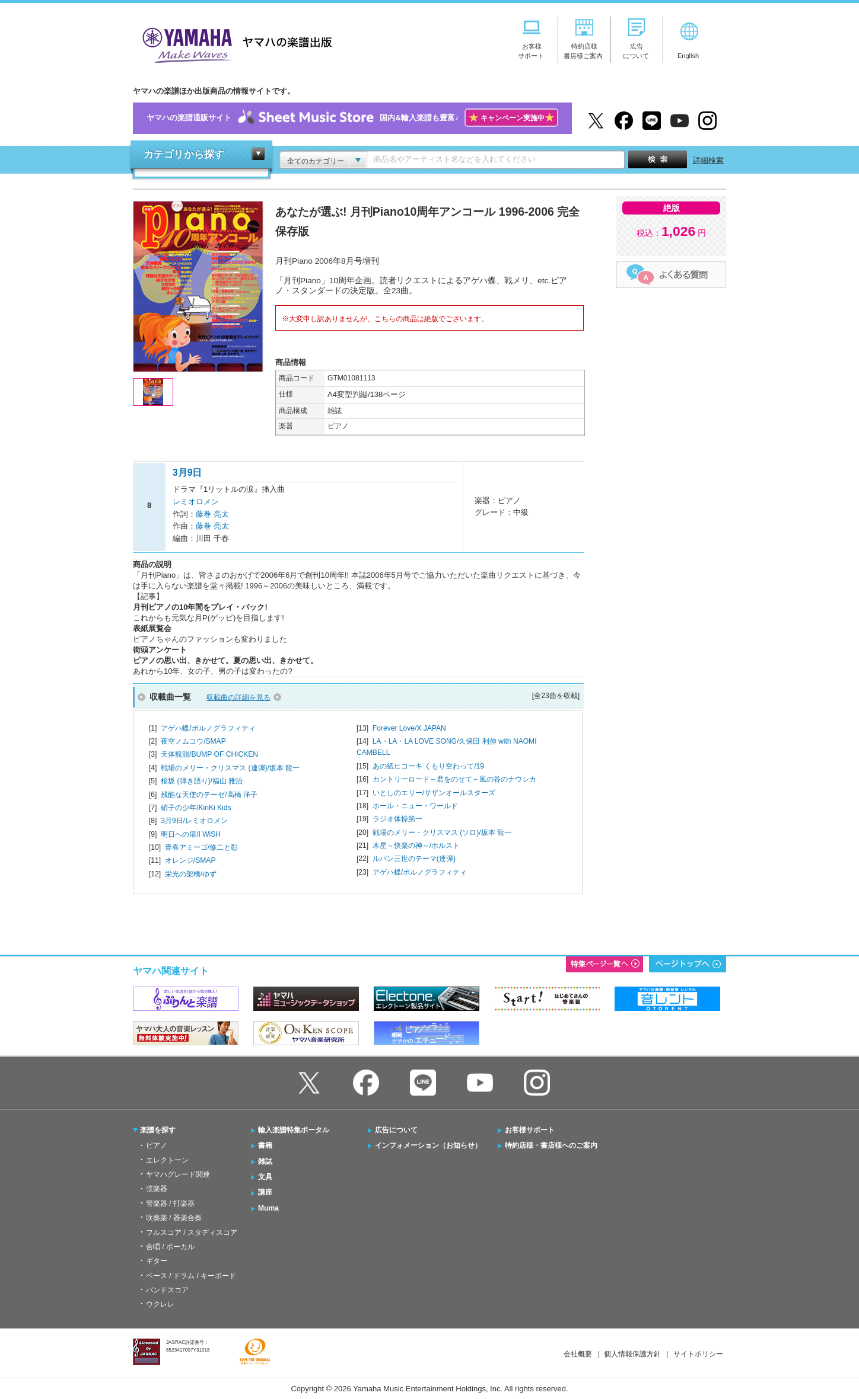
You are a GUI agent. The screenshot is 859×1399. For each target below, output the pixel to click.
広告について (396, 1130)
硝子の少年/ (196, 807)
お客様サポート (530, 1130)
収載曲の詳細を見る (238, 697)
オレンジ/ (190, 860)
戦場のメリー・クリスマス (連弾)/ (230, 768)
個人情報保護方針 (632, 1354)
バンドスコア (167, 1290)
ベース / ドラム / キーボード (191, 1276)
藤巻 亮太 (212, 514)
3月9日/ (194, 821)
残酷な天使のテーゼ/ (209, 794)
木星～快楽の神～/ (416, 845)
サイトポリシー (698, 1354)
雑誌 (265, 1161)
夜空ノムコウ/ (193, 741)
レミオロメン (196, 501)
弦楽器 (156, 1188)
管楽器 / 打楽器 (170, 1203)
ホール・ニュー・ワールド (415, 806)
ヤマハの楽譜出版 (234, 43)
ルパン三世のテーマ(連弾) (414, 858)
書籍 (265, 1145)
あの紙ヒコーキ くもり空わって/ (428, 766)
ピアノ (156, 1145)
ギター (156, 1261)
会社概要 (578, 1354)
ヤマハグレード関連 (178, 1174)
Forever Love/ (409, 728)
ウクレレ (160, 1304)
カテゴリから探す (184, 154)
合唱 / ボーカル (170, 1247)
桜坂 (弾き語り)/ (202, 781)
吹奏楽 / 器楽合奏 (174, 1218)
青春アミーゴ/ (201, 847)
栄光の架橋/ (191, 874)
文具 (265, 1177)
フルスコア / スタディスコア (191, 1232)
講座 (265, 1192)
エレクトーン (167, 1160)
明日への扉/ (191, 834)
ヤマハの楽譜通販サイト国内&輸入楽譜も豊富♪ (352, 118)
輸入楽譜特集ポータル (293, 1130)
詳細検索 (708, 160)
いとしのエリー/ (434, 793)
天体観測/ (209, 754)
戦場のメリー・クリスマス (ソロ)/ (442, 832)
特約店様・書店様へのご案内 (551, 1145)
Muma (268, 1208)
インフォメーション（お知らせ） (428, 1145)
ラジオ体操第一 (397, 819)
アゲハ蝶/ (208, 728)
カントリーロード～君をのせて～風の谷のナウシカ (454, 779)
